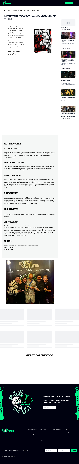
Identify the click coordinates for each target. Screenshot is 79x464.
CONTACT (60, 2)
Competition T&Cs (69, 436)
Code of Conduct (69, 438)
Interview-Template (64, 27)
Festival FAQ (42, 438)
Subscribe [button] (73, 450)
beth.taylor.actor (11, 157)
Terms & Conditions (69, 434)
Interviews (15, 10)
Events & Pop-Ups (31, 434)
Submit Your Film (43, 432)
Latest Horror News (31, 432)
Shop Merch (30, 436)
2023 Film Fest (56, 436)
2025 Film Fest (56, 432)
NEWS (36, 2)
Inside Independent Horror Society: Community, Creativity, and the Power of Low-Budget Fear (67, 60)
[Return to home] (6, 3)
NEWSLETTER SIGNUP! (49, 407)
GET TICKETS (68, 2)
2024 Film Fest (56, 434)
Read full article (66, 29)
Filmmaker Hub (43, 436)
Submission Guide (43, 434)
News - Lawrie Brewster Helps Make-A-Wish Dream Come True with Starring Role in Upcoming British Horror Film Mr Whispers (68, 115)
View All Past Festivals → (57, 438)
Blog (9, 10)
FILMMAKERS (51, 2)
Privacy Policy (68, 432)
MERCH (43, 2)
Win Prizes (29, 438)
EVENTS (29, 2)
